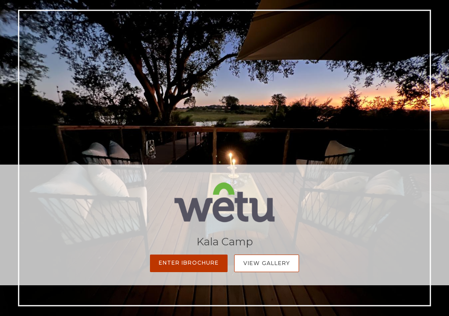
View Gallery (266, 263)
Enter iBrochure (189, 262)
